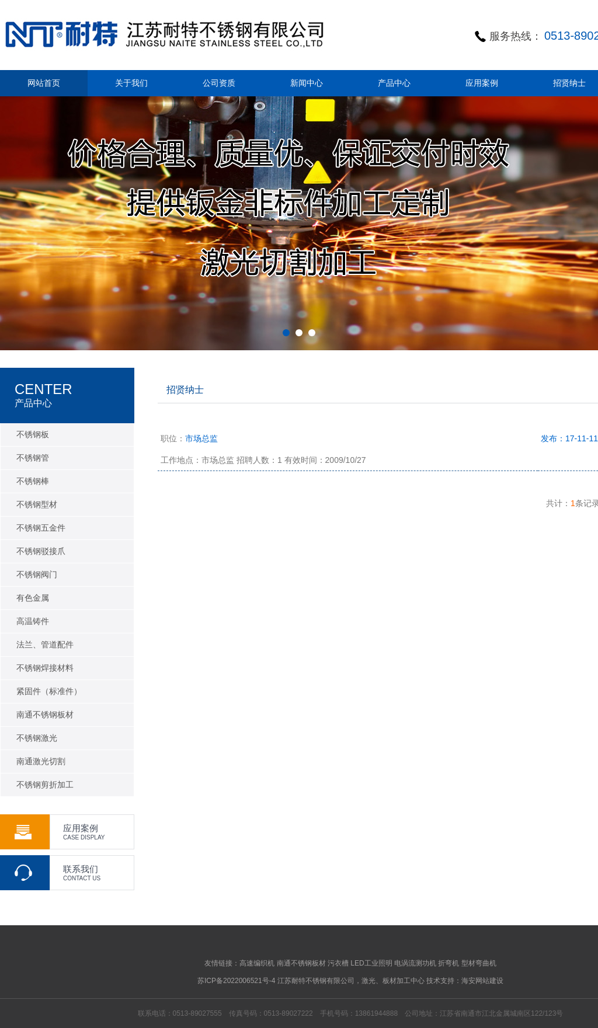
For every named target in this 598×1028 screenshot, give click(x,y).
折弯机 (448, 963)
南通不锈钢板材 (301, 963)
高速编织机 (256, 963)
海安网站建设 (482, 981)
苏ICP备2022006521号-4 (236, 981)
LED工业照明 (371, 963)
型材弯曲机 (478, 963)
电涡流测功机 (415, 963)
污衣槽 (338, 963)
